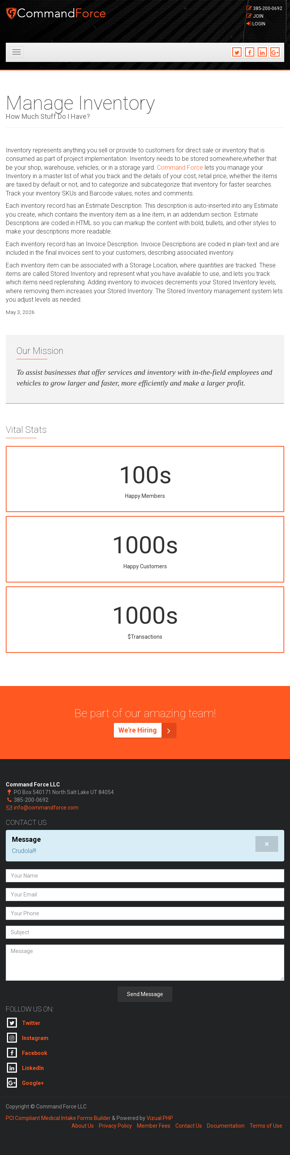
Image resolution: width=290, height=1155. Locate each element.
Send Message (145, 994)
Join (258, 16)
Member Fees (153, 1126)
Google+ (25, 1083)
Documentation (226, 1126)
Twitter (23, 1023)
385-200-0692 (267, 8)
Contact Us (188, 1126)
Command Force (180, 167)
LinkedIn (25, 1068)
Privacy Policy (115, 1126)
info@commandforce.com (46, 807)
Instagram (27, 1038)
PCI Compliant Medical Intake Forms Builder (58, 1118)
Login (258, 24)
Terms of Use (266, 1126)
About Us (83, 1126)
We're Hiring (147, 730)
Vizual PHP (160, 1118)
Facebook (27, 1053)
